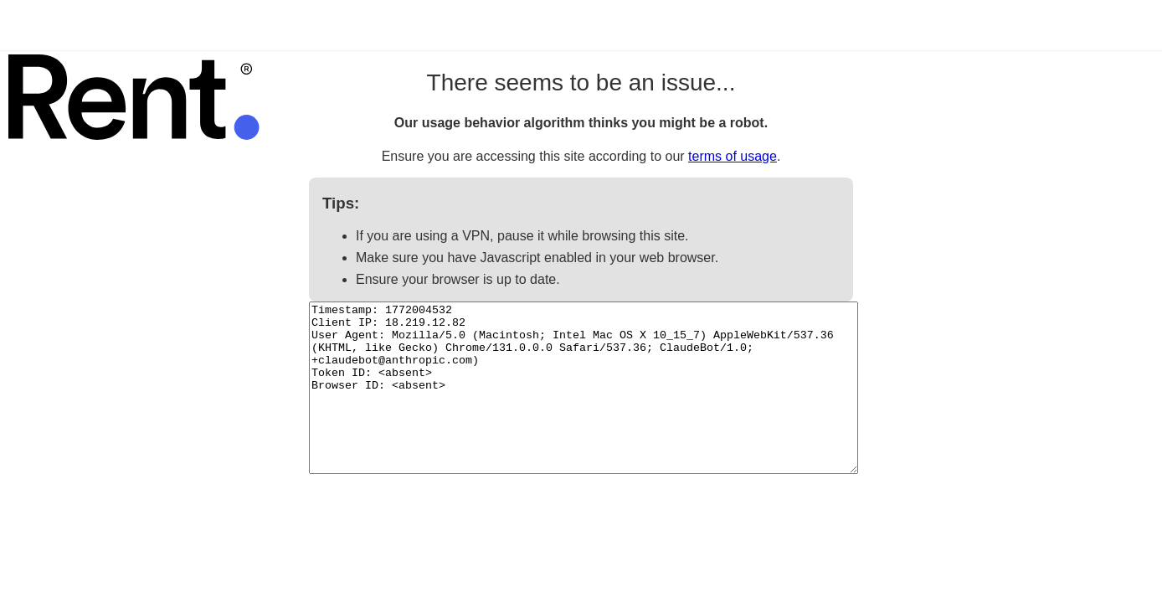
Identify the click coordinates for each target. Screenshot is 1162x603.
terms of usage (732, 156)
